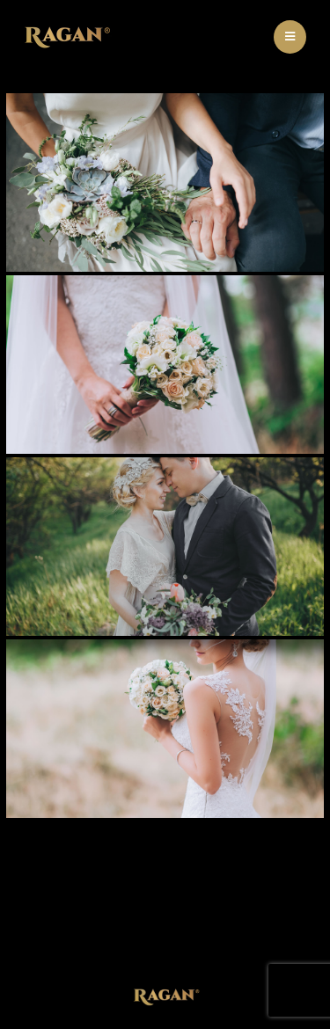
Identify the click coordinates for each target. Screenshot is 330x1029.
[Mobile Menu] (290, 37)
